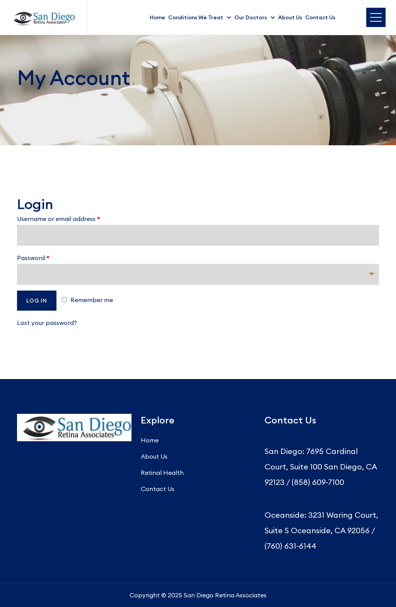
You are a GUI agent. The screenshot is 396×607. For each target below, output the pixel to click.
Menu (376, 17)
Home (157, 17)
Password (33, 258)
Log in (36, 300)
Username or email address (58, 219)
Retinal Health (162, 472)
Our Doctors (250, 17)
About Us (290, 17)
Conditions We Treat (195, 17)
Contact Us (320, 17)
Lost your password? (47, 322)
